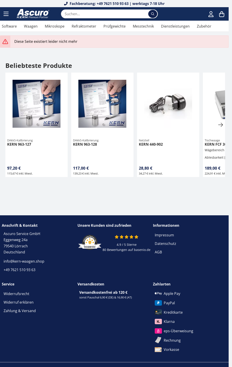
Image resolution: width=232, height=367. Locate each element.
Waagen (31, 26)
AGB (158, 252)
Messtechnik (143, 26)
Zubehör (204, 26)
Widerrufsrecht (16, 293)
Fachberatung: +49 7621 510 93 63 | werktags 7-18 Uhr (114, 3)
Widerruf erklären (19, 302)
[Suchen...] (152, 14)
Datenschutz (165, 243)
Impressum (164, 235)
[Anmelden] (211, 14)
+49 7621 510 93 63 (19, 269)
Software (9, 26)
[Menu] (6, 14)
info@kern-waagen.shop (24, 261)
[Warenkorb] (222, 14)
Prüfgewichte (114, 26)
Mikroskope (54, 26)
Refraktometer (84, 26)
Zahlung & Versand (20, 310)
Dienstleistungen (175, 26)
